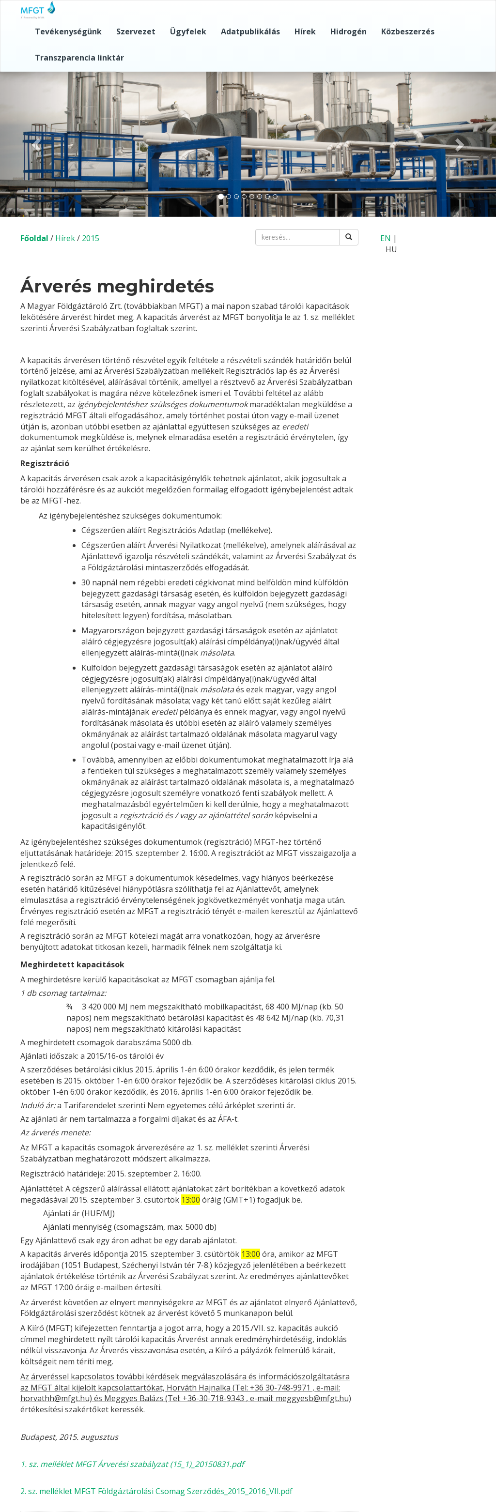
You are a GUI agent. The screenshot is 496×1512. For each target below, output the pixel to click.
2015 (90, 238)
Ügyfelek (188, 31)
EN (385, 238)
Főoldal (34, 238)
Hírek (305, 31)
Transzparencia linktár (79, 57)
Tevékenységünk (68, 31)
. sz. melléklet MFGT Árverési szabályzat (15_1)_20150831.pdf (134, 1464)
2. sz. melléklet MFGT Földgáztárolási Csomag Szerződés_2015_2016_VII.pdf (156, 1491)
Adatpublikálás (250, 31)
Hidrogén (348, 31)
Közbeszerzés (407, 31)
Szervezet (135, 31)
